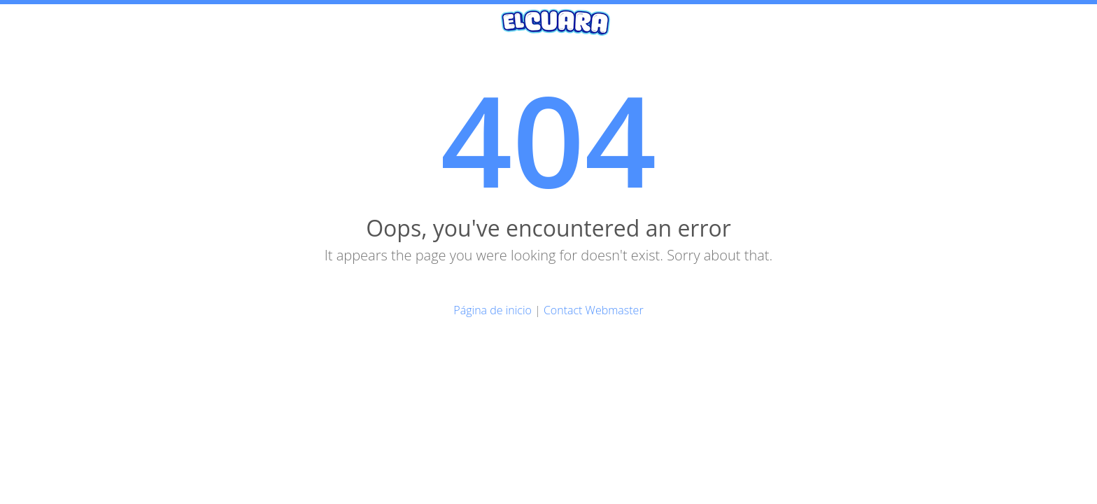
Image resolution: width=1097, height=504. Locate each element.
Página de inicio (492, 310)
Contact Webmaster (594, 310)
